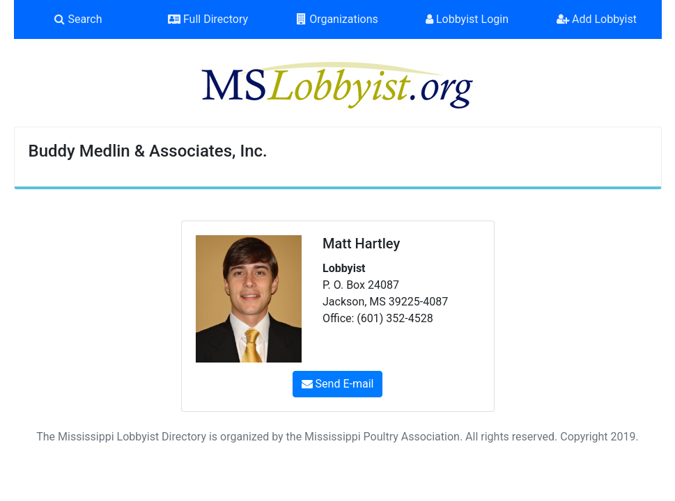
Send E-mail (338, 383)
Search (78, 19)
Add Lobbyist (597, 19)
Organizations (337, 19)
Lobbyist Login (467, 19)
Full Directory (208, 19)
